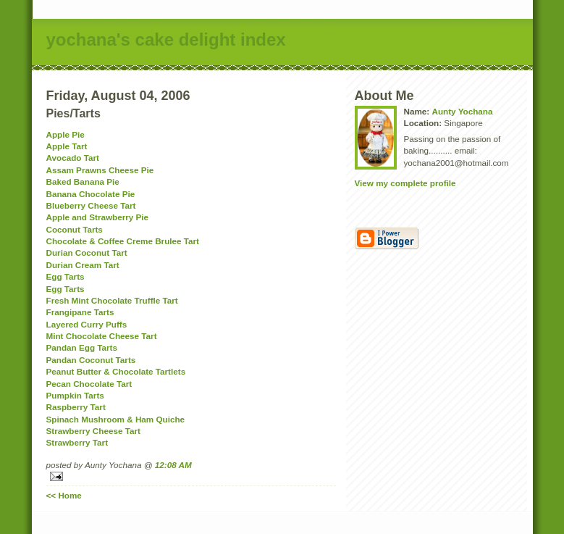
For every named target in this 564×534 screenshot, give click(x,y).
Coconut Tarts (74, 229)
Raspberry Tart (76, 407)
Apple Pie (65, 134)
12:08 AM (173, 465)
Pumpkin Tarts (75, 395)
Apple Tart (67, 146)
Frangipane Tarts (80, 312)
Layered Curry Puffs (86, 324)
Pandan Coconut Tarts (91, 359)
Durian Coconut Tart (86, 252)
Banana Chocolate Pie (90, 194)
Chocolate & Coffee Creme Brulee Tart (123, 241)
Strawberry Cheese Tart (93, 430)
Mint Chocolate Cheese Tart (101, 336)
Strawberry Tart (77, 442)
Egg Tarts (65, 276)
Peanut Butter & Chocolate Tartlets (116, 371)
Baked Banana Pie (82, 181)
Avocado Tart (72, 157)
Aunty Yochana (462, 111)
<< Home (64, 495)
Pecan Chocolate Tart (89, 383)
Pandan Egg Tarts (82, 347)
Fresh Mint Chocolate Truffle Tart (112, 300)
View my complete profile (405, 183)
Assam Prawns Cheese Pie (100, 170)
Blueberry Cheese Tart (91, 205)
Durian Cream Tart (82, 265)
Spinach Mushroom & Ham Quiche (115, 419)
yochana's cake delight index (166, 39)
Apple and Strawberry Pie (97, 217)
